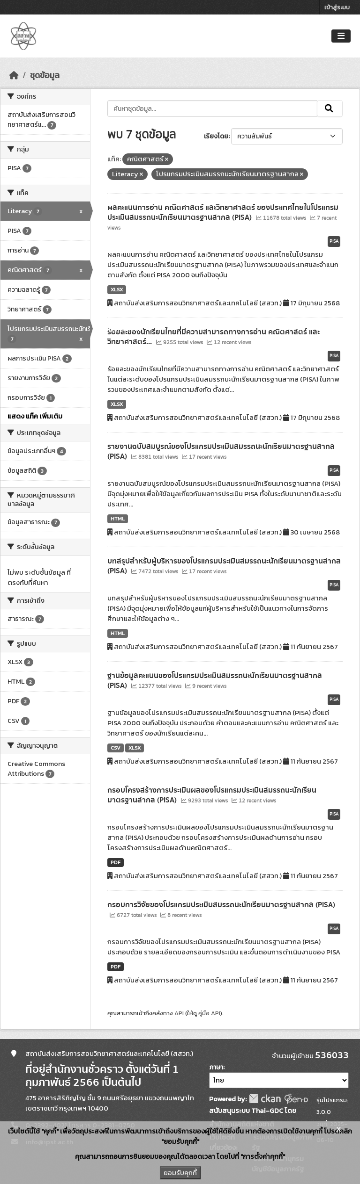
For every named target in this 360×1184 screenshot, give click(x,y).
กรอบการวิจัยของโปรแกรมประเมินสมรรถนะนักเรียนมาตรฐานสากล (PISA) (221, 905)
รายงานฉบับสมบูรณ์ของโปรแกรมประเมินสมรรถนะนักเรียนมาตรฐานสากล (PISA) (221, 451)
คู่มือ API (209, 1013)
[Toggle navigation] (341, 36)
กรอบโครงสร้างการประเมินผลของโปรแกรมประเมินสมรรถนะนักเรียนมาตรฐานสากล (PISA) (211, 795)
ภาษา (216, 1067)
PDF (115, 862)
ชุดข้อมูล (45, 75)
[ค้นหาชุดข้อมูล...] (212, 108)
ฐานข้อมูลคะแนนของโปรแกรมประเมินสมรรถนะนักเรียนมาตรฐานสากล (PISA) (214, 681)
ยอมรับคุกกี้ (180, 1173)
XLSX (117, 289)
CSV (115, 747)
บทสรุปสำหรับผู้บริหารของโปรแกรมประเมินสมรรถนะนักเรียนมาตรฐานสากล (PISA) (224, 566)
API (179, 1013)
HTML (118, 518)
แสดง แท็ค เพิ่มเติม (35, 416)
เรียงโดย (216, 136)
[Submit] (330, 108)
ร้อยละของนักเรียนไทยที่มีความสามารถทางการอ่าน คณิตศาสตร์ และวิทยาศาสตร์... (213, 337)
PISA (334, 241)
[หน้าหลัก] (14, 75)
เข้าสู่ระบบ (337, 7)
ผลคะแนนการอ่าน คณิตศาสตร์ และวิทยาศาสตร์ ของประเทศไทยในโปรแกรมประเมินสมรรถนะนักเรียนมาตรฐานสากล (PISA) (222, 213)
